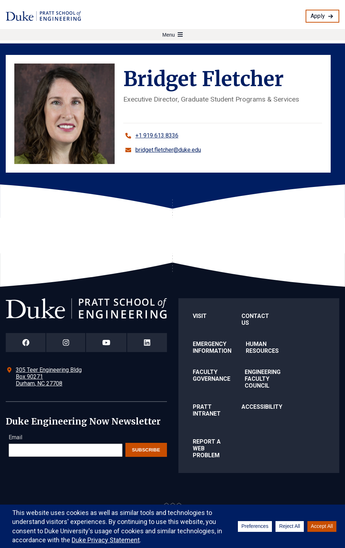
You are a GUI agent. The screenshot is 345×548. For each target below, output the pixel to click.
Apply (318, 16)
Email (15, 437)
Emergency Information (212, 347)
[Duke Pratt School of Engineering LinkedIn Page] (147, 342)
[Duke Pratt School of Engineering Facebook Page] (25, 342)
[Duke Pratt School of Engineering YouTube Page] (106, 342)
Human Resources (262, 347)
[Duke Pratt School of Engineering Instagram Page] (65, 342)
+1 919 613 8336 (156, 135)
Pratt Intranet (207, 410)
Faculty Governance (211, 375)
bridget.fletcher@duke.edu (168, 149)
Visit (200, 316)
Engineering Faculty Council (263, 379)
